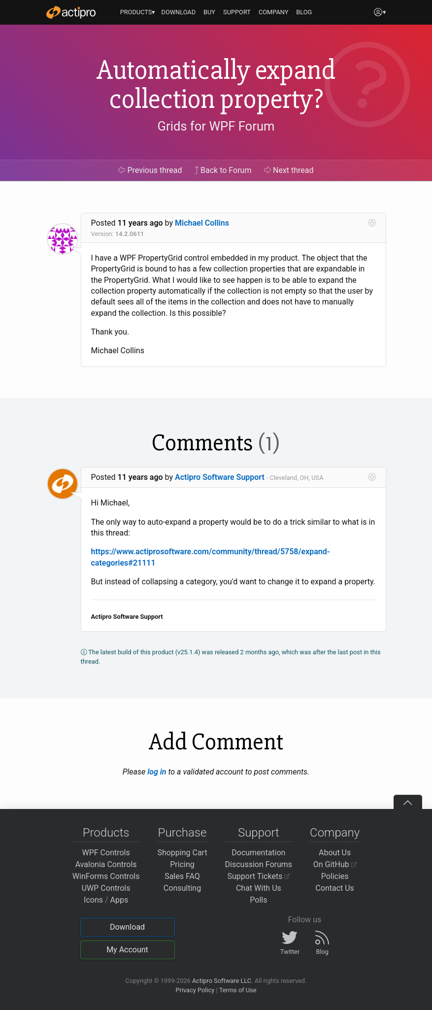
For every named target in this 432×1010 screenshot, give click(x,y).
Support (258, 833)
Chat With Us (258, 888)
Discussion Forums (259, 864)
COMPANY (274, 12)
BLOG (304, 12)
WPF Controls (106, 852)
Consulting (182, 888)
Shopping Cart (182, 852)
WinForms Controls (106, 876)
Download (127, 927)
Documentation (258, 852)
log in (156, 771)
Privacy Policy (194, 990)
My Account (127, 949)
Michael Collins (202, 223)
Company (335, 833)
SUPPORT (237, 12)
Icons (93, 900)
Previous (150, 170)
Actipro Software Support (220, 477)
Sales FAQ (182, 876)
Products (106, 833)
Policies (335, 876)
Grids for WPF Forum (216, 126)
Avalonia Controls (106, 864)
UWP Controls (106, 888)
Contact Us (334, 888)
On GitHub (335, 864)
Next (289, 170)
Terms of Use (238, 990)
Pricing (182, 864)
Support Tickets (259, 876)
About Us (335, 852)
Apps (119, 900)
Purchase (182, 833)
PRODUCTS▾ (138, 12)
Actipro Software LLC (221, 980)
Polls (258, 900)
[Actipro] (71, 12)
